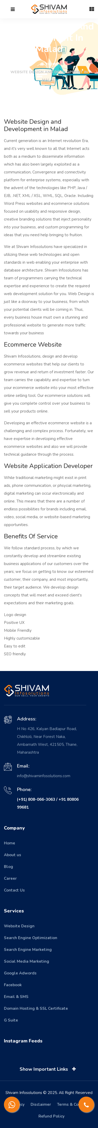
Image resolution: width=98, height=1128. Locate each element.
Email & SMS (16, 996)
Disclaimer (41, 1104)
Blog (8, 866)
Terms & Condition (74, 1104)
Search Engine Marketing (28, 949)
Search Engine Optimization (30, 937)
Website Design (19, 926)
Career (10, 878)
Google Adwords (20, 973)
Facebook (13, 985)
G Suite (11, 1020)
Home (49, 64)
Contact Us (14, 890)
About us (12, 855)
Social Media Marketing (26, 961)
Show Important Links (49, 1069)
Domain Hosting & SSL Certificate (36, 1008)
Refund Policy (51, 1116)
